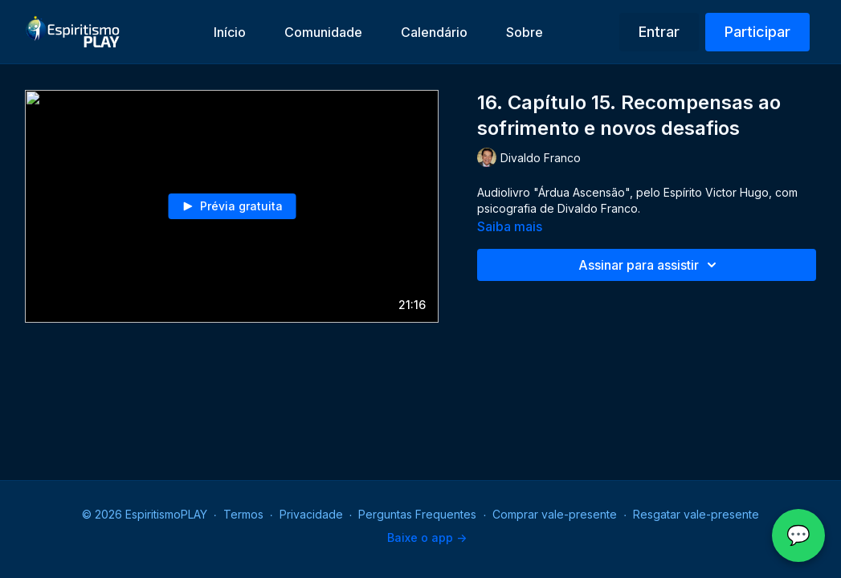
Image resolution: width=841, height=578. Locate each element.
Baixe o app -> (427, 537)
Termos (243, 514)
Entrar (659, 31)
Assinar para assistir (649, 265)
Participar (757, 31)
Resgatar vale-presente (696, 514)
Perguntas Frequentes (417, 514)
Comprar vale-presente (554, 514)
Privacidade (311, 514)
